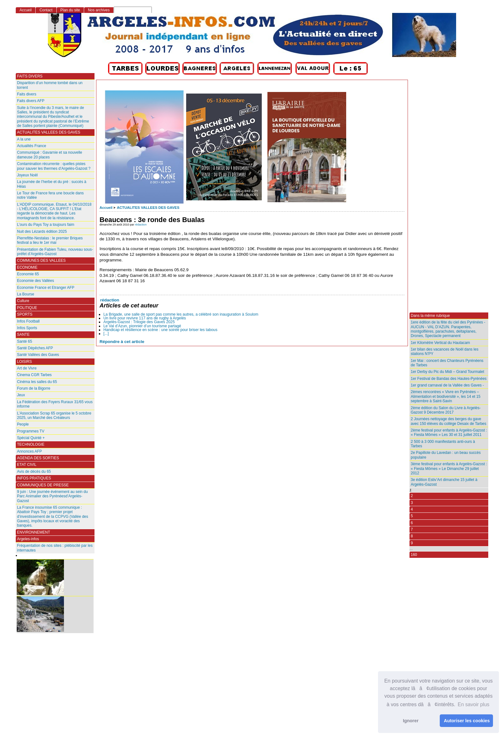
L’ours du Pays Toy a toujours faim (45, 224)
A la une (24, 139)
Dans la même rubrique (430, 315)
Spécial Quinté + (31, 438)
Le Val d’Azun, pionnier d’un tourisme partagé (142, 326)
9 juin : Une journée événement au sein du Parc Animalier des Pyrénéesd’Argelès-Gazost (52, 496)
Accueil (106, 207)
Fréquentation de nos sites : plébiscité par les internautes (55, 547)
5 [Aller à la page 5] (412, 516)
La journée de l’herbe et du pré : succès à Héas (51, 184)
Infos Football (28, 321)
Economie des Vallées (35, 280)
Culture (23, 301)
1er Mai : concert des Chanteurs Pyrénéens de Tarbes (447, 362)
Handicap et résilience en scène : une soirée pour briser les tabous (160, 330)
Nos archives (99, 10)
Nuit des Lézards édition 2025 (42, 231)
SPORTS (24, 314)
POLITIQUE (27, 308)
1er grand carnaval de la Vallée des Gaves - (447, 385)
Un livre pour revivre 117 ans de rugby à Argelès (144, 318)
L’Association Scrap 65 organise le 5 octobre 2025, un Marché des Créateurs (54, 415)
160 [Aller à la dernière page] (414, 554)
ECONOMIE (27, 267)
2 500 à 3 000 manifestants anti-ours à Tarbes (443, 443)
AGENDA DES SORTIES (38, 458)
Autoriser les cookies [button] (467, 720)
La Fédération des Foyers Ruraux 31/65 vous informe (55, 404)
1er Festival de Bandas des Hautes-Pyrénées (449, 378)
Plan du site (70, 10)
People (23, 424)
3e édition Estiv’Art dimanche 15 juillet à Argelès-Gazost (444, 482)
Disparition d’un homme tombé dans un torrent (50, 85)
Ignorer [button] (411, 720)
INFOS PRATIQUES (34, 478)
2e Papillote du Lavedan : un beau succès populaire (446, 454)
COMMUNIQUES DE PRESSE (43, 485)
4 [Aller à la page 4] (412, 509)
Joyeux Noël (27, 175)
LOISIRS (24, 361)
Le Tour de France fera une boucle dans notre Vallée (50, 195)
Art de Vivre (27, 368)
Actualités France (31, 146)
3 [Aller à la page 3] (412, 503)
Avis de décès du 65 (34, 471)
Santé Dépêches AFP (35, 348)
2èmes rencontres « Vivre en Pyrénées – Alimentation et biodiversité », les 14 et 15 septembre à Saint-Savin (445, 396)
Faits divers (26, 94)
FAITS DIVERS (30, 76)
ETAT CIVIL (27, 464)
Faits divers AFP (30, 101)
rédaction (140, 224)
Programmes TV (30, 431)
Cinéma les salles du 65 (37, 382)
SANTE (23, 334)
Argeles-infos (28, 539)
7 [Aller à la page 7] (412, 529)
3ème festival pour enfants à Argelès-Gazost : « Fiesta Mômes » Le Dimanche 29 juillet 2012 (449, 468)
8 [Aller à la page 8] (412, 536)
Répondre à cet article (122, 341)
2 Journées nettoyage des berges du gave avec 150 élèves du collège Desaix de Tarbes (448, 421)
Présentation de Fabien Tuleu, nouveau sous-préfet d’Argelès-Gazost (55, 251)
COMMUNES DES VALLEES (41, 260)
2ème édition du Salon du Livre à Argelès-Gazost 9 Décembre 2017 (446, 410)
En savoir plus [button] (474, 704)
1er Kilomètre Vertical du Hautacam (440, 342)
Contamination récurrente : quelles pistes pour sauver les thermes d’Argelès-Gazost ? (53, 166)
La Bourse (25, 294)
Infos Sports (27, 328)
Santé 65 (24, 341)
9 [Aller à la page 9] (412, 543)
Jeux (21, 395)
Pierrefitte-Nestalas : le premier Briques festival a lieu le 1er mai (50, 240)
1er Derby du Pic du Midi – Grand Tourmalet (447, 371)
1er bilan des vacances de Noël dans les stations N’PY (444, 351)
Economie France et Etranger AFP (45, 287)
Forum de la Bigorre (33, 388)
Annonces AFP (29, 451)
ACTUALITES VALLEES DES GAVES (148, 207)
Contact (45, 10)
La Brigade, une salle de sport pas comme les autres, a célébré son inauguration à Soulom (180, 314)
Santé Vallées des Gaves (38, 354)
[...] (106, 333)
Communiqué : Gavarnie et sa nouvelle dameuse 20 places (49, 154)
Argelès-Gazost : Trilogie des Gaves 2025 (139, 322)
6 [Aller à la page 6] (412, 523)
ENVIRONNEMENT (33, 532)
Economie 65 (28, 274)
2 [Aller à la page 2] (412, 496)
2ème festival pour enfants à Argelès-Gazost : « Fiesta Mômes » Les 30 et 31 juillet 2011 (449, 432)
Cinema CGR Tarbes (34, 375)
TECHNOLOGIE (30, 444)
